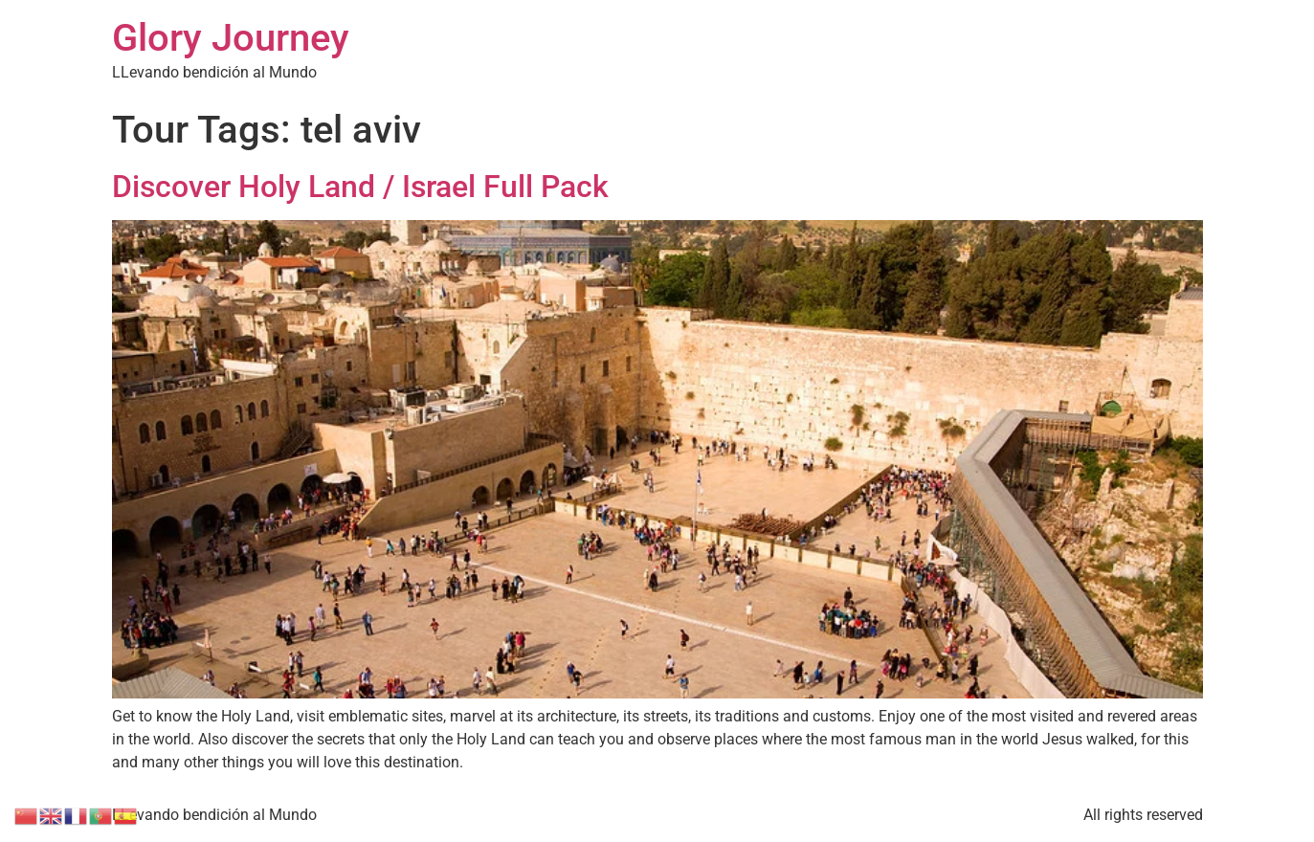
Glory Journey (230, 37)
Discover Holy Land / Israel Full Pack (360, 186)
